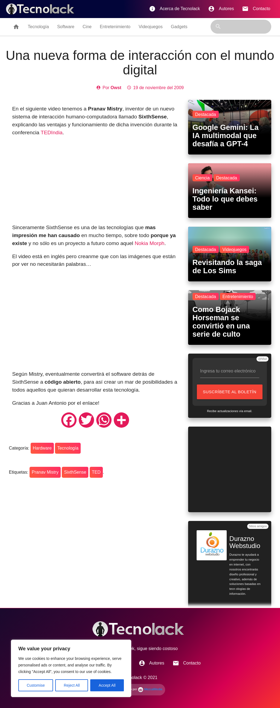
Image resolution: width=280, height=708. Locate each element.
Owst (115, 87)
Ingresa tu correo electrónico (228, 371)
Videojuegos (151, 26)
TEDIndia (52, 132)
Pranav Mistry (45, 472)
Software (65, 26)
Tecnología (38, 26)
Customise (36, 685)
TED (96, 472)
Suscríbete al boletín (231, 394)
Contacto (256, 9)
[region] (71, 668)
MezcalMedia (150, 689)
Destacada (205, 114)
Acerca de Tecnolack (174, 9)
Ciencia (202, 178)
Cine (87, 26)
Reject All (72, 685)
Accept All (107, 685)
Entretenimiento (115, 26)
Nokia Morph (149, 243)
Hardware (42, 448)
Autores (221, 9)
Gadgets (179, 26)
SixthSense (75, 472)
